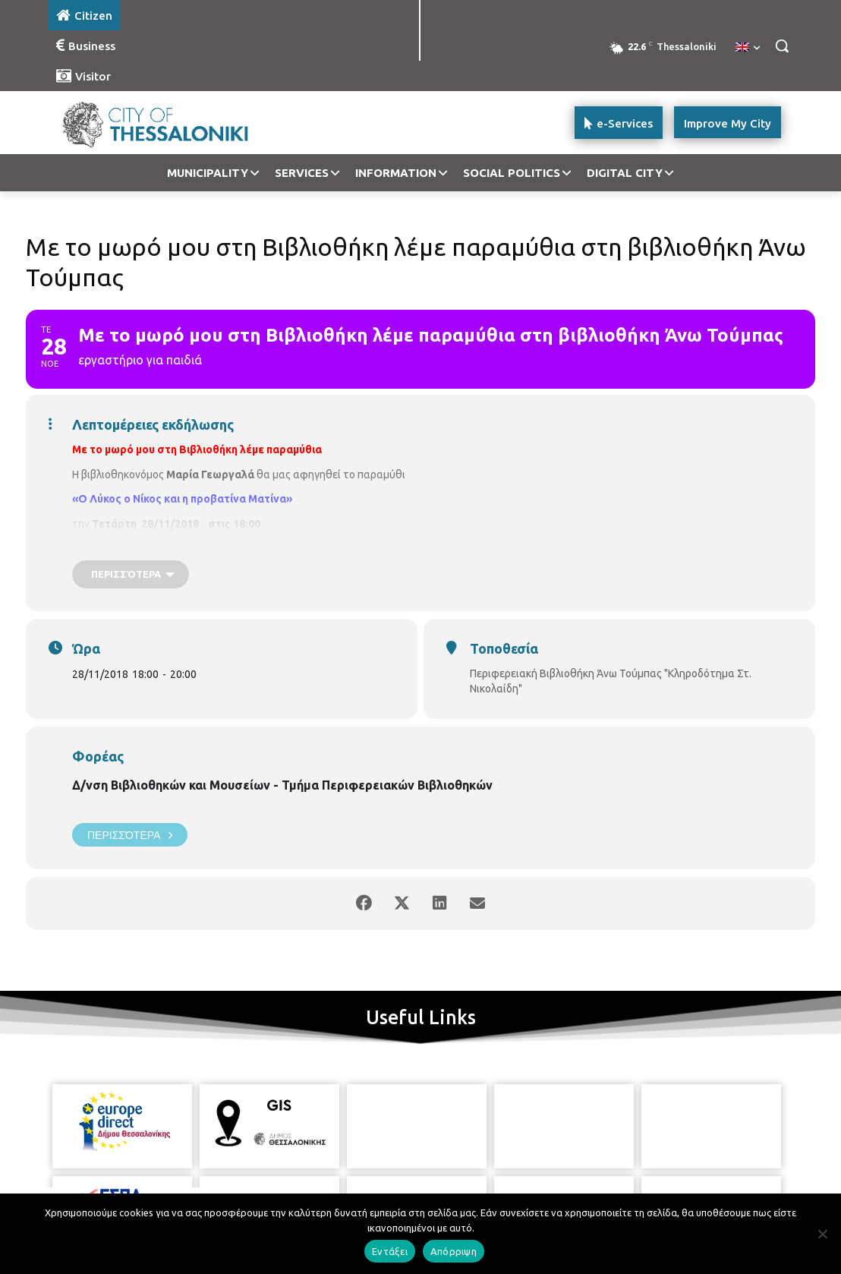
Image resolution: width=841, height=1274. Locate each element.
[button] (781, 45)
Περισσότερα (129, 834)
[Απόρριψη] (822, 1233)
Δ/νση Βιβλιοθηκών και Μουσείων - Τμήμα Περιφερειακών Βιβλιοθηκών (282, 785)
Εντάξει (390, 1251)
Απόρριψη (453, 1251)
